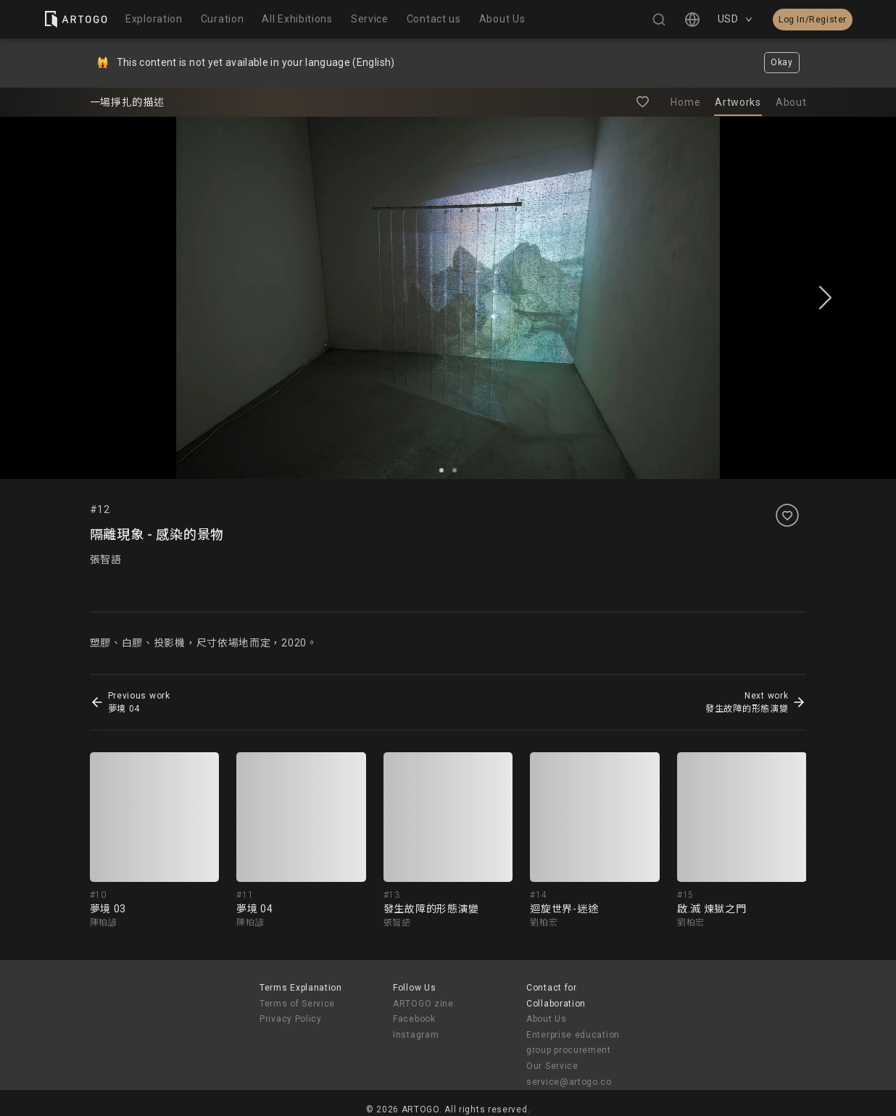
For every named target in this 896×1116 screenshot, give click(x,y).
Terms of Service (297, 1004)
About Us (546, 1019)
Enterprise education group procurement (573, 1043)
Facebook (414, 1019)
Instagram (416, 1035)
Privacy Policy (291, 1019)
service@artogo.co (569, 1082)
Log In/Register (813, 19)
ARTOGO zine (423, 1004)
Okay (782, 62)
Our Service (552, 1066)
